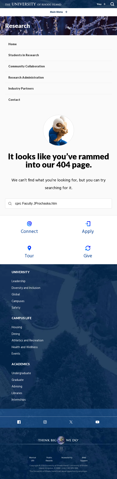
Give (87, 253)
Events (16, 354)
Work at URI (32, 459)
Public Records (49, 459)
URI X (72, 422)
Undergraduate (21, 373)
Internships (19, 400)
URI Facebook (19, 422)
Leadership (18, 281)
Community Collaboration (26, 66)
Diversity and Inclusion (26, 288)
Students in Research (23, 55)
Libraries (17, 393)
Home (12, 44)
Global (16, 294)
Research (17, 25)
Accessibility (66, 457)
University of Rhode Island (56, 465)
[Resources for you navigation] (101, 4)
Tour (29, 253)
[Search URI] (112, 4)
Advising (17, 386)
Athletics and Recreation (27, 340)
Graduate (18, 380)
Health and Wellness (25, 347)
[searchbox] (58, 203)
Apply (87, 228)
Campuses (18, 301)
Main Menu (65, 11)
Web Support (84, 459)
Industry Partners (21, 88)
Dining (16, 334)
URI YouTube (98, 422)
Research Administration (26, 77)
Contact (14, 99)
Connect (29, 228)
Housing (17, 327)
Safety (16, 308)
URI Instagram (45, 422)
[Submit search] (10, 203)
